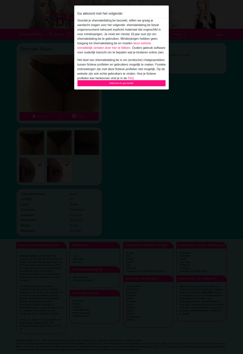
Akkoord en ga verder (121, 83)
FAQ (131, 78)
